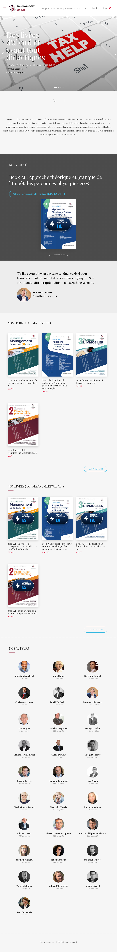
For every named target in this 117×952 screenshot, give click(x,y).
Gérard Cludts (58, 754)
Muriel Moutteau (92, 807)
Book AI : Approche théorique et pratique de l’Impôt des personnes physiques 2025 (55, 180)
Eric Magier (24, 728)
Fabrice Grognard (58, 728)
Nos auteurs (19, 648)
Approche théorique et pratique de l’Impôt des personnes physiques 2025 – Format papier (55, 384)
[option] (58, 53)
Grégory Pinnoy (93, 754)
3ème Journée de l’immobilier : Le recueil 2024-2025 (91, 381)
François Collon (92, 728)
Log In (95, 8)
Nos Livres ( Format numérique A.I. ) (36, 486)
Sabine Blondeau (24, 859)
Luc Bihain (92, 781)
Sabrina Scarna (58, 859)
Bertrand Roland (92, 676)
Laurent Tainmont (58, 781)
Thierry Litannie (24, 886)
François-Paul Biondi (24, 754)
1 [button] (55, 87)
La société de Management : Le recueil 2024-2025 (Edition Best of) (22, 383)
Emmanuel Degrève (93, 702)
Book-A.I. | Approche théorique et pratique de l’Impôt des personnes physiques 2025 (57, 546)
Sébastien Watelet (92, 859)
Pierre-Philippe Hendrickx (92, 833)
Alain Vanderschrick (24, 676)
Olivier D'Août (24, 833)
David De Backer (58, 702)
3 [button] (60, 87)
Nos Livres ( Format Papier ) (29, 323)
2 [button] (58, 87)
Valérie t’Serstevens (58, 886)
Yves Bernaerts (24, 912)
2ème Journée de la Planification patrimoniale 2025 (22, 451)
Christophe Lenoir (24, 702)
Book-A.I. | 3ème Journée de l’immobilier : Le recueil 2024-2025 (90, 546)
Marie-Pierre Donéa (24, 807)
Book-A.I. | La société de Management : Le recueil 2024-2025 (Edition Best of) (22, 546)
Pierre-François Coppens (58, 833)
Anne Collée (58, 676)
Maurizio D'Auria (58, 807)
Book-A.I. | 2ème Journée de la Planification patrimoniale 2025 (22, 612)
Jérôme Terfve (24, 781)
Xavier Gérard (93, 886)
